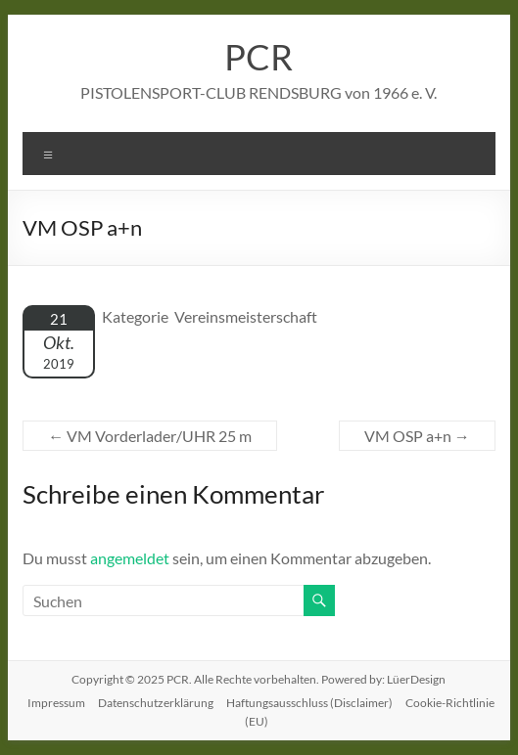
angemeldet (129, 558)
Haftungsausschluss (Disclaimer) (309, 702)
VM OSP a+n (417, 435)
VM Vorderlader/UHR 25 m (150, 435)
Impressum (56, 702)
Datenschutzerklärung (155, 702)
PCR (258, 56)
